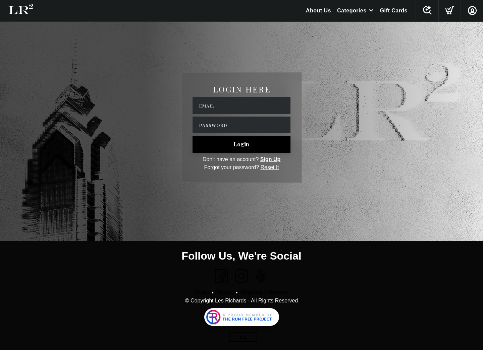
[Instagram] (241, 276)
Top (243, 337)
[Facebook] (221, 276)
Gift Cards (394, 10)
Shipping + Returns (263, 292)
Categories (352, 10)
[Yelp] (262, 276)
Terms (202, 292)
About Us (318, 10)
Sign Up (270, 159)
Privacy (224, 292)
